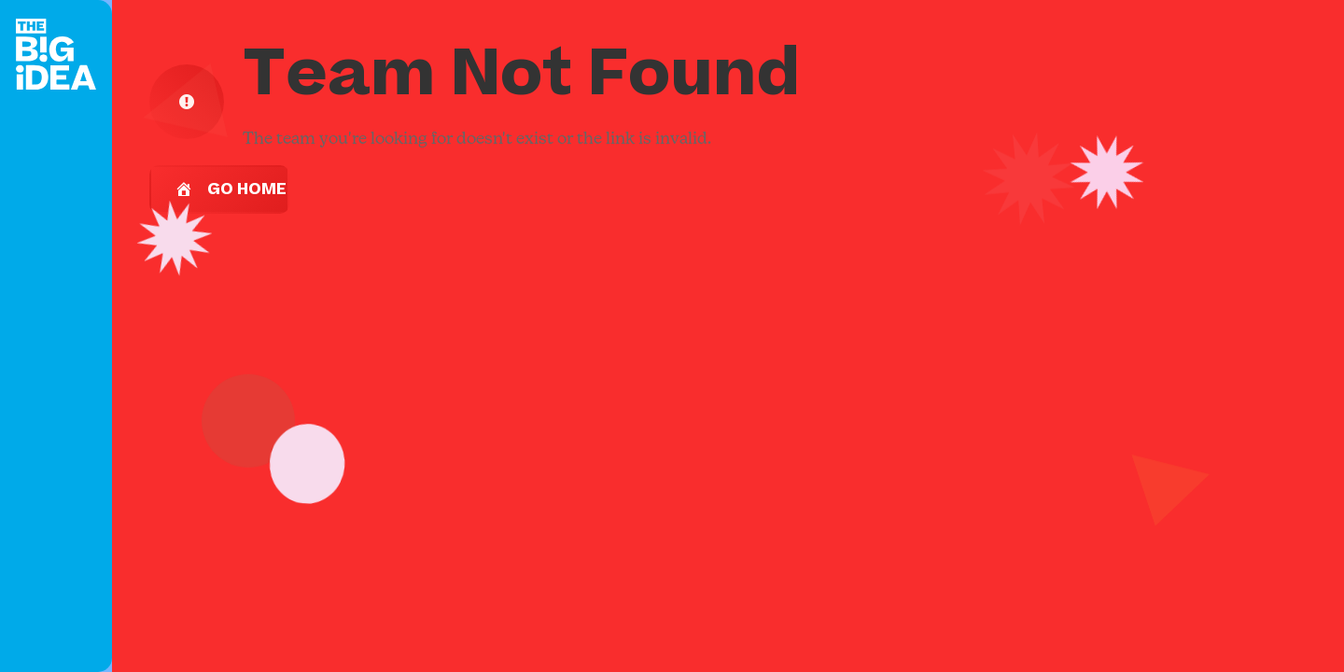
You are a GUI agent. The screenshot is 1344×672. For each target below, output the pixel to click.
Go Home (231, 189)
